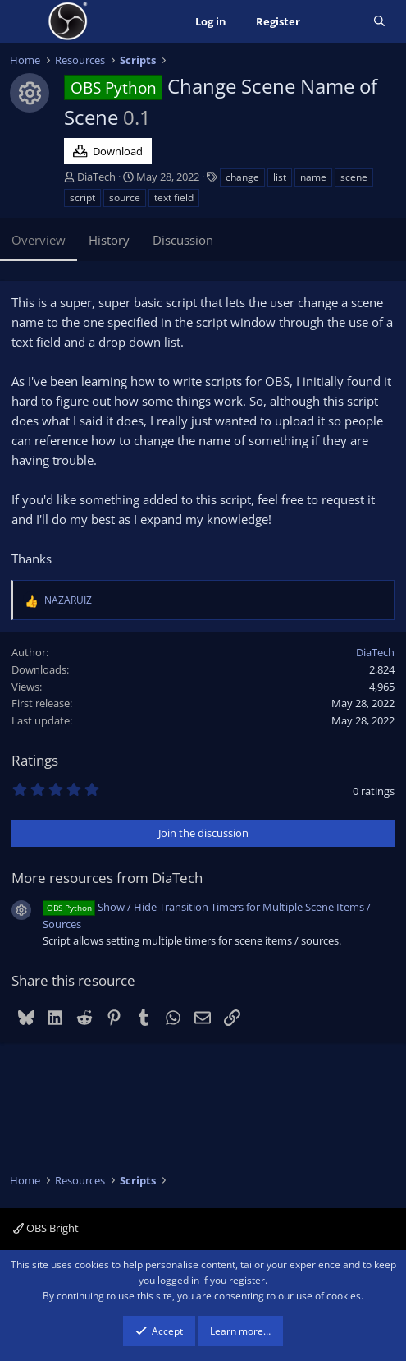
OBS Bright (46, 1228)
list (279, 177)
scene (353, 177)
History (109, 240)
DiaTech (96, 176)
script (82, 198)
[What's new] (336, 22)
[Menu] (24, 21)
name (313, 177)
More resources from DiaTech (107, 877)
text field (174, 198)
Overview (38, 240)
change (242, 177)
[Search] (379, 22)
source (124, 198)
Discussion (183, 240)
